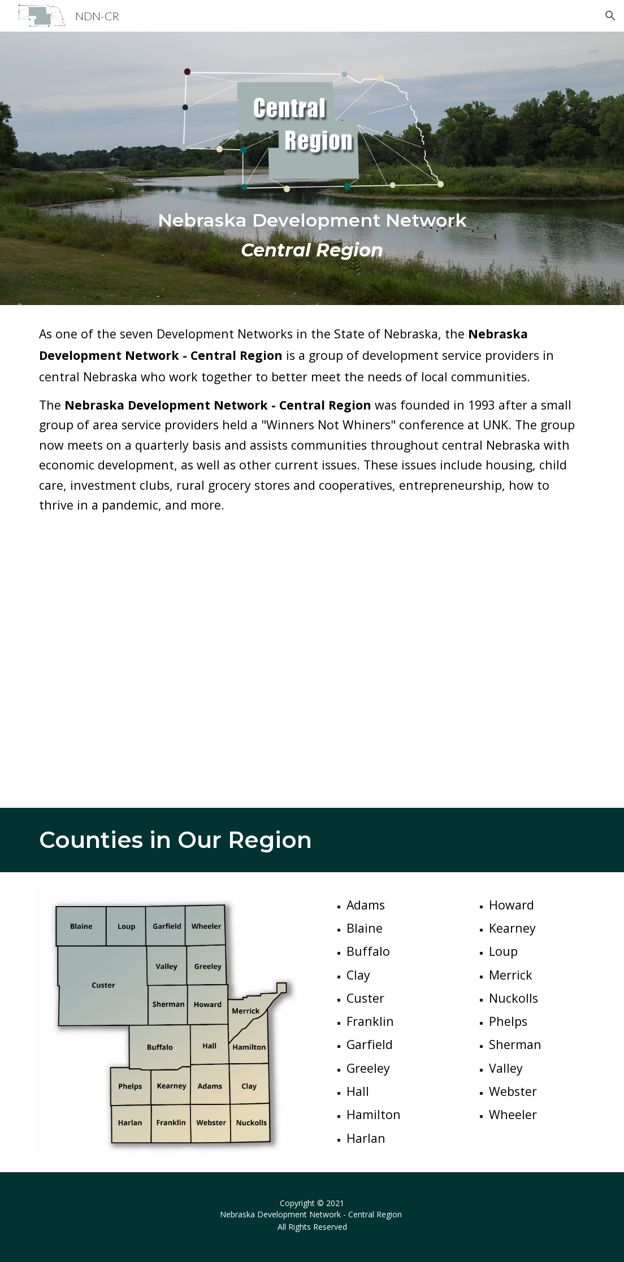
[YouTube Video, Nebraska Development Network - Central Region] (312, 670)
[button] (610, 15)
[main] (312, 235)
